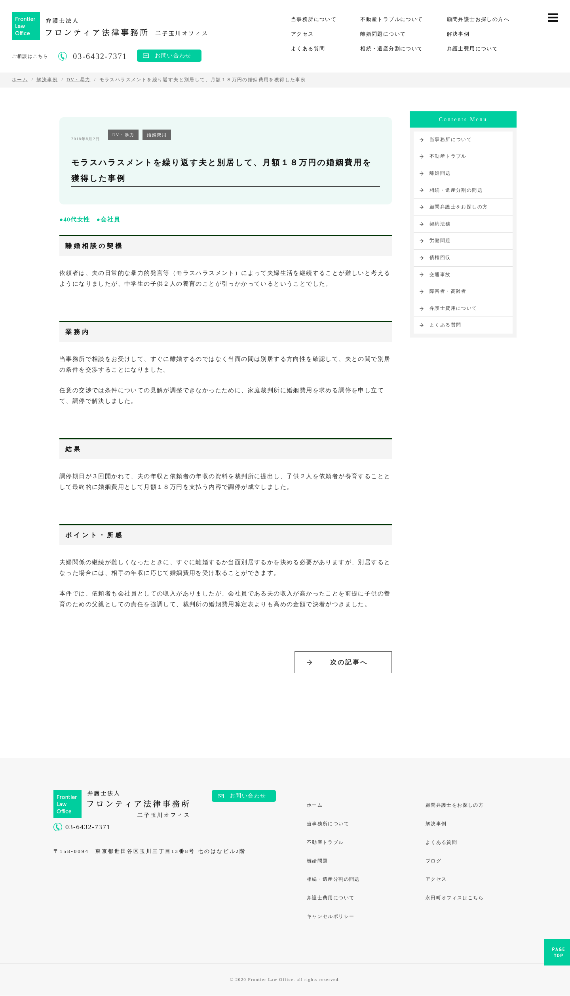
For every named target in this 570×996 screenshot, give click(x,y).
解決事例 (458, 34)
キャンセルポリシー (331, 917)
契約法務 (440, 224)
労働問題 (440, 240)
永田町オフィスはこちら (455, 898)
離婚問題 (440, 173)
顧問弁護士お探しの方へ (478, 19)
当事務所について (313, 19)
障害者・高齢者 (448, 291)
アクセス (302, 34)
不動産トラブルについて (391, 19)
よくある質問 (308, 49)
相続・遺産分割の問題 (456, 190)
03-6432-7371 (87, 827)
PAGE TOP (557, 954)
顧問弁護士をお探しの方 (458, 207)
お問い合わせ (173, 56)
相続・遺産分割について (391, 49)
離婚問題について (383, 34)
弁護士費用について (472, 49)
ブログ (433, 861)
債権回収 (440, 257)
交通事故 (440, 274)
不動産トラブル (448, 156)
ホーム (315, 805)
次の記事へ (349, 662)
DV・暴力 (123, 134)
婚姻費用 (157, 134)
